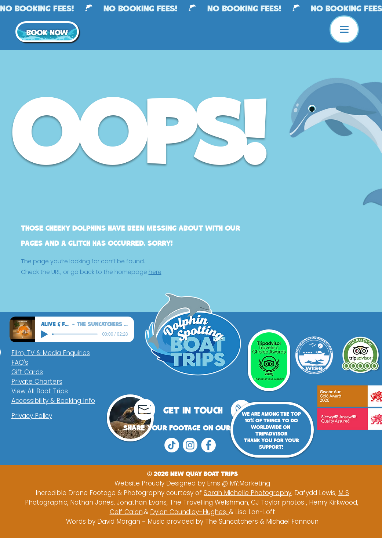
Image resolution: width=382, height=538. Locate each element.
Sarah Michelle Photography (247, 492)
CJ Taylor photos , (280, 502)
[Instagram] (190, 445)
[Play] (44, 334)
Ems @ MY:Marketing (238, 483)
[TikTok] (171, 445)
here (155, 272)
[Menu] (344, 29)
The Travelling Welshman (209, 502)
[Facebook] (208, 445)
